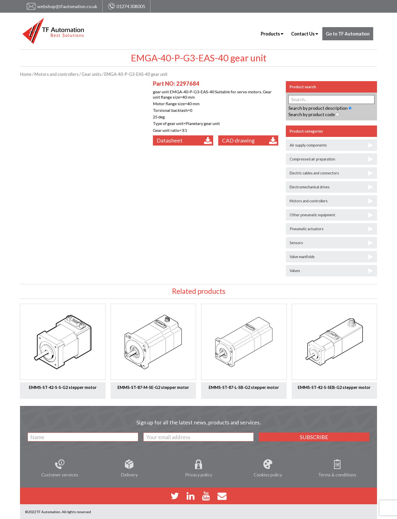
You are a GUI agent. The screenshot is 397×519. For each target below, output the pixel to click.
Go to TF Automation (348, 34)
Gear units (91, 74)
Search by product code (311, 114)
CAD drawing (249, 140)
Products (272, 34)
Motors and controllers (56, 74)
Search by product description (318, 108)
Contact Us (304, 34)
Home (25, 74)
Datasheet (184, 140)
